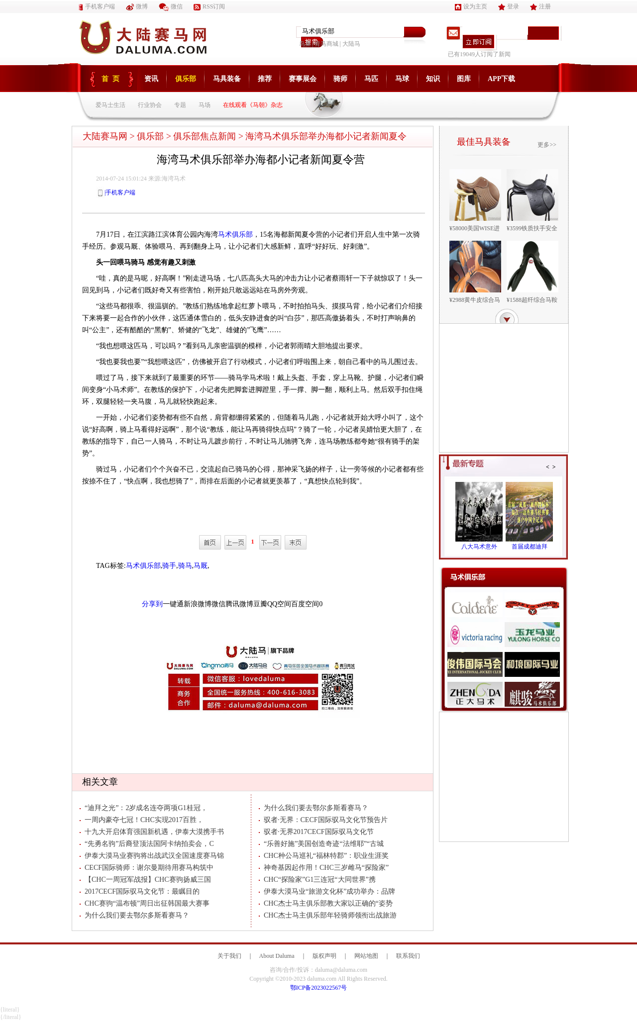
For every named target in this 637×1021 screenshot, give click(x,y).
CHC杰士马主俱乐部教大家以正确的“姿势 (326, 903)
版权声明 (324, 955)
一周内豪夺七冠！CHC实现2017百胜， (142, 820)
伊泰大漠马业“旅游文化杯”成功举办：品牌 (327, 891)
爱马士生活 (110, 104)
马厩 (201, 565)
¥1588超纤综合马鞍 (532, 299)
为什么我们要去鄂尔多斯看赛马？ (134, 915)
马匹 (371, 79)
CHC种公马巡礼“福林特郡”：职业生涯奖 (324, 855)
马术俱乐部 (235, 234)
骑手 (169, 565)
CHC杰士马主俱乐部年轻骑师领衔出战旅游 (328, 915)
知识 (433, 79)
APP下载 (501, 79)
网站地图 (366, 955)
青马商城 (326, 43)
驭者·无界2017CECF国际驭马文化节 (316, 831)
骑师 (340, 79)
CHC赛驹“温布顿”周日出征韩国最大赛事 (145, 903)
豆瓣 (260, 604)
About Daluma (277, 955)
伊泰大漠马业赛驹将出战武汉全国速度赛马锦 (152, 855)
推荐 (265, 79)
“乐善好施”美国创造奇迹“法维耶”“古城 (321, 843)
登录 (508, 6)
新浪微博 (198, 604)
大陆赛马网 (105, 136)
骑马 (185, 565)
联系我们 (408, 955)
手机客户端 (97, 6)
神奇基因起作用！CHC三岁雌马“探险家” (324, 867)
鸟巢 (305, 43)
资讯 (151, 79)
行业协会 (150, 104)
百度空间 (305, 604)
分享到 (152, 604)
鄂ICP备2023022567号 (318, 987)
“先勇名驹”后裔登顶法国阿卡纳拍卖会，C (147, 843)
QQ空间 (279, 604)
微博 (137, 6)
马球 (402, 79)
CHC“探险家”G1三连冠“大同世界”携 (317, 879)
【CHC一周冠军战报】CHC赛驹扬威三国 (145, 879)
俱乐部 (185, 79)
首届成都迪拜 (529, 546)
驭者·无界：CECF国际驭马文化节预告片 (323, 820)
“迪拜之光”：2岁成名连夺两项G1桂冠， (144, 808)
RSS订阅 (209, 6)
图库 (464, 79)
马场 (205, 104)
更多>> (546, 144)
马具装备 (227, 79)
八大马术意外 (479, 546)
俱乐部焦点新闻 (204, 136)
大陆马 (351, 43)
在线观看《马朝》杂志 (253, 104)
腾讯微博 (239, 604)
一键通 (173, 604)
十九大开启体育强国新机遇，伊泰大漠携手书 (152, 831)
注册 (540, 6)
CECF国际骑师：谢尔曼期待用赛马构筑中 (146, 867)
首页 (112, 79)
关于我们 (229, 955)
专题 (180, 104)
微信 (171, 6)
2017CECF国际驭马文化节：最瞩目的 (140, 891)
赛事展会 (303, 79)
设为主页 (471, 6)
